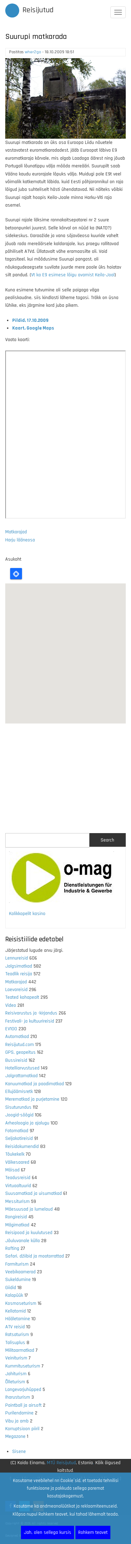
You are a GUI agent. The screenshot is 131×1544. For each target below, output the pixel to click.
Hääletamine (17, 1319)
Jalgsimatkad (18, 966)
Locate (16, 573)
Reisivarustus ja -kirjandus (31, 1013)
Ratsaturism (17, 1334)
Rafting (12, 1248)
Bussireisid (16, 1060)
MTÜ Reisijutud (61, 1463)
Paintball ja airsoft (23, 1405)
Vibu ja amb (17, 1421)
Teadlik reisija (18, 974)
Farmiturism (17, 1264)
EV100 (11, 1029)
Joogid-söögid (19, 1115)
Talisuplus (15, 1342)
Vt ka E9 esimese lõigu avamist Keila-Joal (73, 275)
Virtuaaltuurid (18, 1186)
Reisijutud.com (19, 1044)
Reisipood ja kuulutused (28, 1233)
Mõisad (12, 1170)
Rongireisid (16, 1217)
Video (10, 1005)
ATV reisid (15, 1327)
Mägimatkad (17, 1225)
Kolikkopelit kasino (27, 914)
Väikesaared (17, 1162)
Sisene (19, 1451)
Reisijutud (37, 10)
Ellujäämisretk (19, 1091)
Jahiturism (16, 1374)
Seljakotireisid (19, 1138)
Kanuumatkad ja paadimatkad (34, 1084)
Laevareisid (16, 989)
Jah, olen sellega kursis (47, 1532)
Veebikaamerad (20, 1272)
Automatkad (17, 1036)
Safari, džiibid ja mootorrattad (34, 1256)
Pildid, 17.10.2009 (30, 320)
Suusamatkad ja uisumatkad (33, 1193)
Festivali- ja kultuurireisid (29, 1021)
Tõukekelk (14, 1154)
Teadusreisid (17, 1178)
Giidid (10, 1288)
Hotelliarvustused (22, 1068)
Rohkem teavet (93, 1532)
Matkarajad (16, 532)
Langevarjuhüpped (23, 1389)
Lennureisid (16, 958)
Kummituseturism (22, 1366)
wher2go (33, 52)
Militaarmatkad (19, 1350)
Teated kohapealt (22, 997)
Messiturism (17, 1201)
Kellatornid (15, 1311)
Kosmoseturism (20, 1303)
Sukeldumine (18, 1279)
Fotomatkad (16, 1131)
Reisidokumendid (22, 1146)
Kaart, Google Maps (33, 328)
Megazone (15, 1436)
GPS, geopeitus (20, 1052)
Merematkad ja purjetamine (32, 1099)
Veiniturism (16, 1358)
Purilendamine (19, 1413)
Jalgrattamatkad (21, 1076)
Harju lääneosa (20, 540)
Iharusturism (17, 1397)
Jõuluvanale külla (22, 1241)
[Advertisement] (65, 778)
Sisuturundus (18, 1107)
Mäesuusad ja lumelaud (29, 1209)
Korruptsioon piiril (22, 1429)
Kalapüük (14, 1295)
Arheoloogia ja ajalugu (27, 1123)
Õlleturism (15, 1382)
